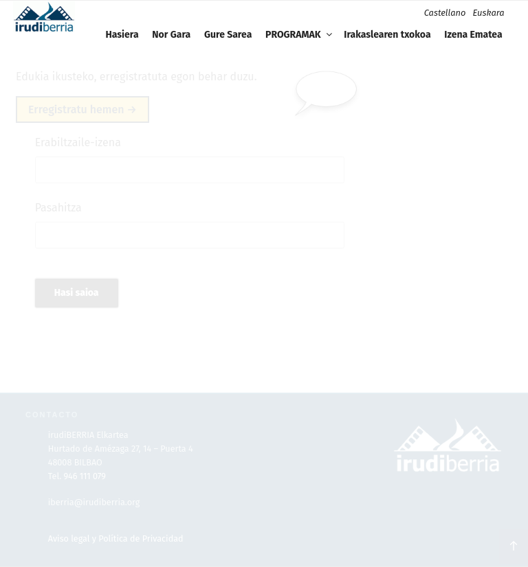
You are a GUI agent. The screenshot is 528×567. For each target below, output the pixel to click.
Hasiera (121, 34)
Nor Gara (171, 34)
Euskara (488, 13)
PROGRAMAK (299, 34)
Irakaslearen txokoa (387, 34)
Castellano (445, 13)
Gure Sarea (228, 34)
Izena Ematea (473, 34)
